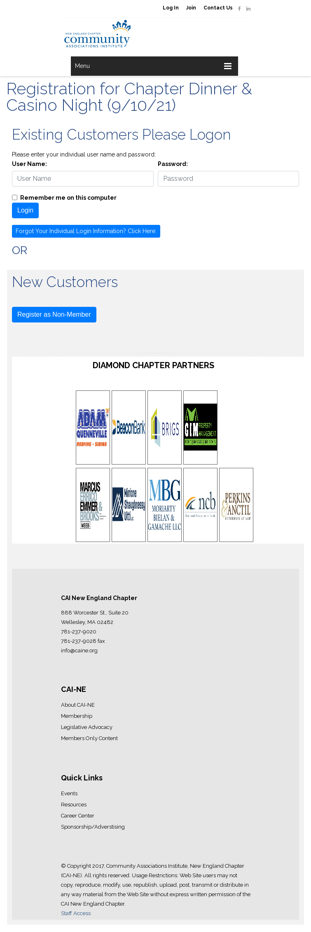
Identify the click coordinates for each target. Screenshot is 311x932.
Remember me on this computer (68, 197)
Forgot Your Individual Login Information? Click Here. (86, 231)
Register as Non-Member (54, 314)
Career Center (77, 816)
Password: (173, 164)
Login (25, 210)
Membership (76, 716)
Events (69, 793)
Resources (74, 804)
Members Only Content (89, 738)
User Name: (29, 164)
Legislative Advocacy (86, 727)
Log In (171, 8)
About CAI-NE (78, 705)
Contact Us (218, 8)
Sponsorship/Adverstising (93, 827)
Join (191, 8)
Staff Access (76, 913)
